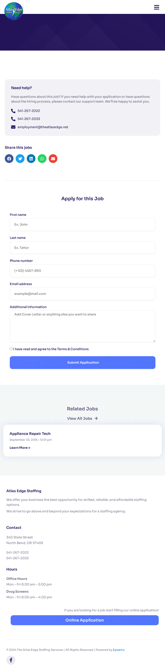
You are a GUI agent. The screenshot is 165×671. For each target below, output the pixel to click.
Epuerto (119, 650)
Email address (21, 294)
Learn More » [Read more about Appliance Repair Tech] (20, 448)
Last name (18, 248)
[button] (9, 169)
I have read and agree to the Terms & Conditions (51, 360)
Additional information (28, 317)
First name (18, 225)
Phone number (21, 271)
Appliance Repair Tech (30, 433)
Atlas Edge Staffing (23, 491)
